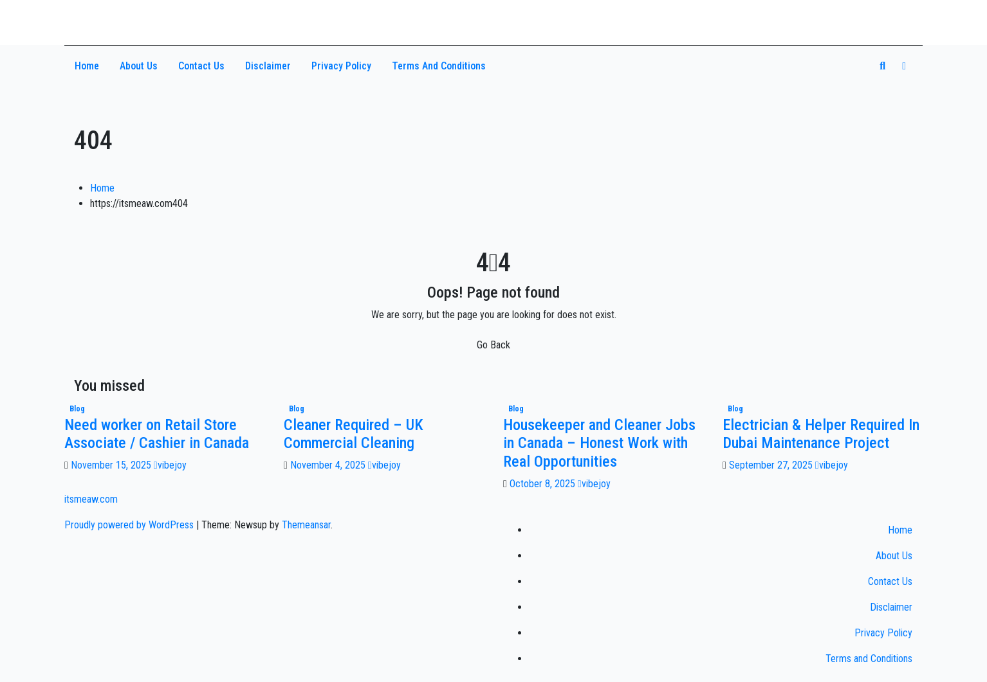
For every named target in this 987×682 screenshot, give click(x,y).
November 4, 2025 (329, 465)
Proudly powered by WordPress (130, 525)
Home (87, 66)
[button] (882, 66)
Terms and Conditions (439, 66)
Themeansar (306, 525)
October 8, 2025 (544, 484)
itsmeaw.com (125, 17)
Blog (77, 408)
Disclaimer (268, 66)
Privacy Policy (341, 66)
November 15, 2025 (112, 465)
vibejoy (170, 465)
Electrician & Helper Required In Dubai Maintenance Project (821, 434)
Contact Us (201, 66)
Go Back (493, 345)
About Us (139, 66)
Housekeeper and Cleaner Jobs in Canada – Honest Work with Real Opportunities (599, 443)
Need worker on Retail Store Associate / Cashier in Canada (156, 434)
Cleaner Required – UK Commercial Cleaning (353, 434)
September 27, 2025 (772, 465)
